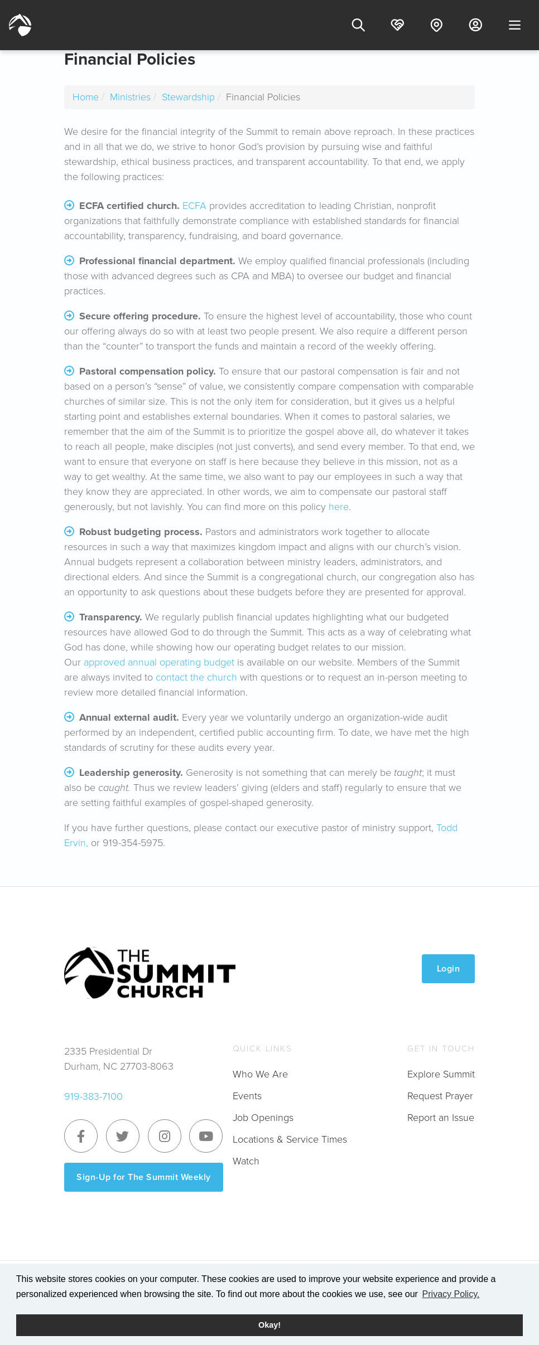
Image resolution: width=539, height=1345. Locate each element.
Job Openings (263, 1117)
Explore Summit (441, 1074)
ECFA (194, 205)
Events (247, 1096)
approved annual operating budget (159, 662)
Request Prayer (440, 1096)
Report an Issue (440, 1117)
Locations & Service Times (290, 1139)
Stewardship (188, 97)
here (339, 506)
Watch (246, 1161)
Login (448, 968)
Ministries (130, 97)
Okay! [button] (269, 1324)
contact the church (196, 677)
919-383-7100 (93, 1096)
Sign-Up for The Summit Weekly (143, 1177)
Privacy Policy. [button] (451, 1294)
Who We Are (260, 1074)
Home (86, 97)
